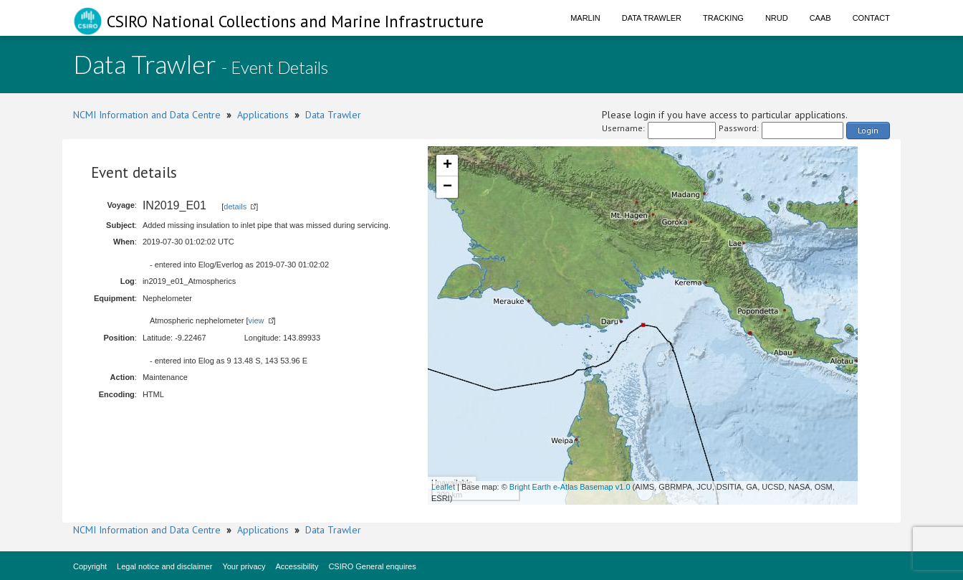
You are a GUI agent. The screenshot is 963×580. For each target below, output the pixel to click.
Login (868, 130)
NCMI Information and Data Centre (147, 114)
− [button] (447, 187)
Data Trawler (651, 18)
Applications (263, 114)
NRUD (776, 18)
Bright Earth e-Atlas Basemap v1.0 (570, 486)
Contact (871, 18)
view (256, 320)
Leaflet (443, 486)
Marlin (585, 18)
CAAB (820, 18)
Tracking (723, 18)
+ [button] (447, 165)
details (235, 206)
